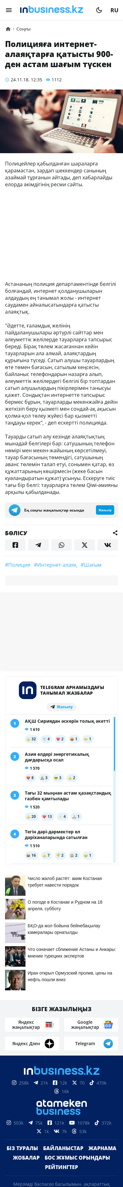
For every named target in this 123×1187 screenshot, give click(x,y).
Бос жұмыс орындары (77, 1031)
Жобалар (26, 1031)
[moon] (99, 10)
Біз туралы (22, 1021)
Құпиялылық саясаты (62, 1177)
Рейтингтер (61, 1040)
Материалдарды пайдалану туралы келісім (61, 1143)
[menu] (8, 10)
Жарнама (102, 1021)
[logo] (54, 10)
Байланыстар (63, 1021)
